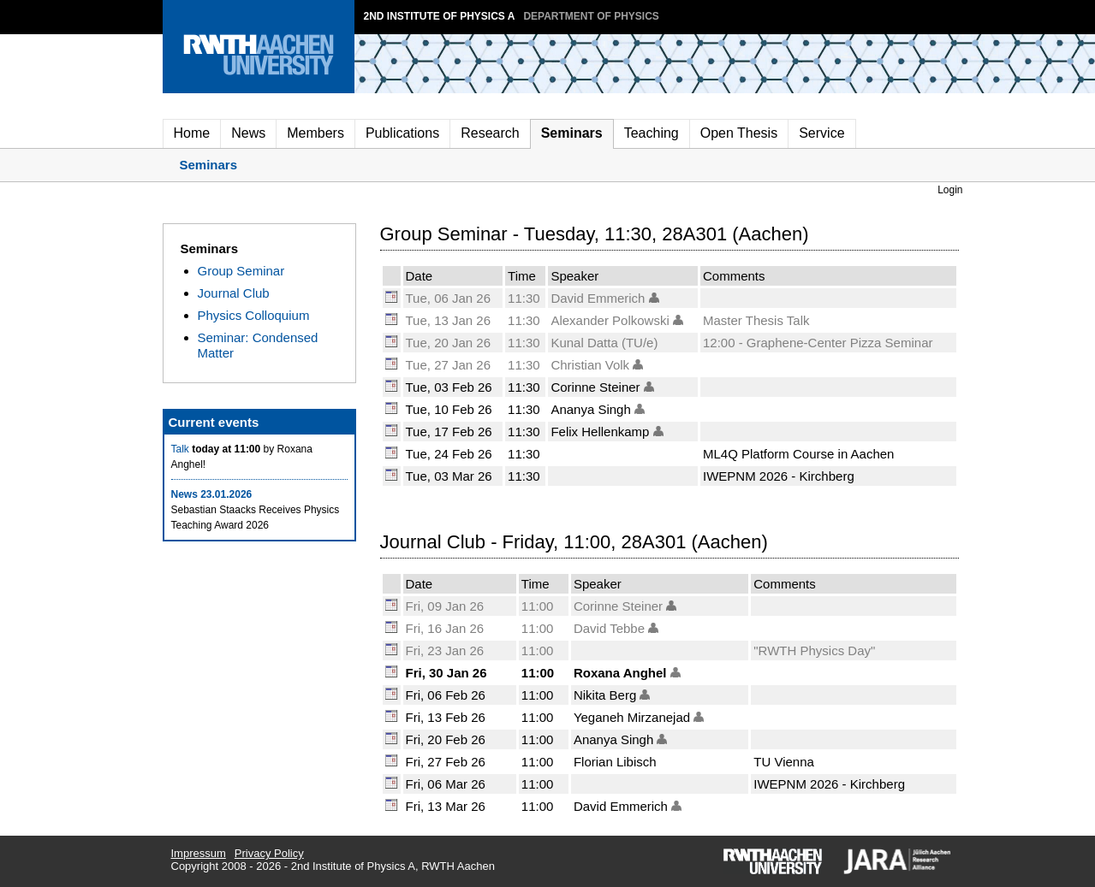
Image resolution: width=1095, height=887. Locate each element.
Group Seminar (241, 270)
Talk (180, 449)
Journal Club (234, 293)
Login (949, 190)
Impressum (198, 853)
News (248, 133)
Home (192, 133)
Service (821, 133)
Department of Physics (590, 16)
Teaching (651, 133)
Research (490, 133)
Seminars (572, 133)
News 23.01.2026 (212, 494)
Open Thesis (738, 133)
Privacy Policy (269, 853)
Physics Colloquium (254, 315)
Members (315, 133)
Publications (402, 133)
